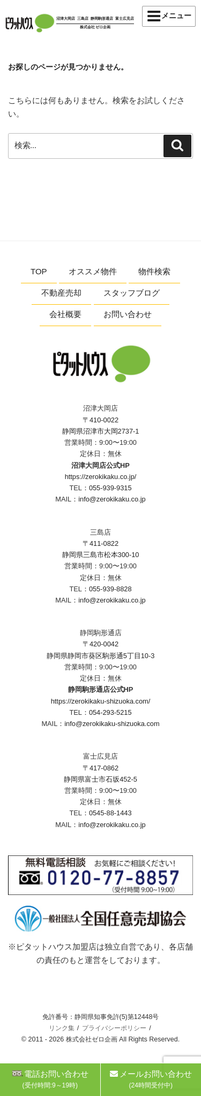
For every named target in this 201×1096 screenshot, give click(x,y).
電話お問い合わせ (50, 1079)
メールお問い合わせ (151, 1079)
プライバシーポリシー (114, 1028)
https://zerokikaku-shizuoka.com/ (101, 701)
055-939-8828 (110, 589)
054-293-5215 (110, 712)
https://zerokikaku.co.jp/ (101, 477)
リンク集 (62, 1028)
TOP (39, 271)
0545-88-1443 (110, 813)
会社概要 (65, 314)
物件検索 (154, 271)
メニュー (168, 16)
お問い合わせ (127, 314)
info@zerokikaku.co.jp (111, 499)
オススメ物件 (93, 271)
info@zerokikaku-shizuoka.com (111, 724)
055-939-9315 (110, 488)
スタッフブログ (131, 292)
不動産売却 (61, 292)
